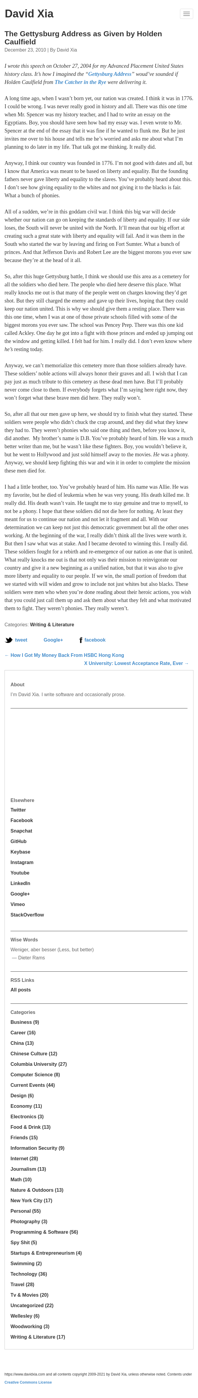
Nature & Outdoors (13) (37, 1190)
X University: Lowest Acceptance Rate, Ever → (136, 663)
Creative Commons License (28, 1382)
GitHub (18, 841)
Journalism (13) (28, 1169)
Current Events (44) (33, 1085)
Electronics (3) (27, 1116)
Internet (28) (24, 1158)
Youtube (20, 872)
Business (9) (25, 1022)
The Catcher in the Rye (80, 82)
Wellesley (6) (25, 1316)
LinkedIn (20, 883)
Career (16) (23, 1032)
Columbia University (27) (39, 1064)
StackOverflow (27, 914)
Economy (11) (26, 1106)
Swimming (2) (26, 1263)
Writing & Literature (52, 624)
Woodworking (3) (30, 1326)
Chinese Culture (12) (34, 1053)
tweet (21, 639)
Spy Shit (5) (24, 1242)
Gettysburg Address (110, 74)
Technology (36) (29, 1274)
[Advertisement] (56, 751)
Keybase (20, 851)
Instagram (22, 862)
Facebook (22, 820)
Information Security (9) (38, 1148)
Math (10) (21, 1179)
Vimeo (18, 904)
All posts (21, 989)
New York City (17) (31, 1200)
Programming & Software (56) (44, 1232)
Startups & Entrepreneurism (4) (46, 1253)
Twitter (18, 809)
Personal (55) (26, 1211)
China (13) (22, 1043)
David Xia (29, 13)
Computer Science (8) (35, 1074)
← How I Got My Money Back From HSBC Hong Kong (64, 655)
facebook (94, 639)
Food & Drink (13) (30, 1127)
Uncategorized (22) (32, 1305)
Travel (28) (22, 1284)
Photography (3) (29, 1221)
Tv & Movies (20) (29, 1295)
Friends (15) (24, 1137)
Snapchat (21, 830)
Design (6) (22, 1095)
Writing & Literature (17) (38, 1337)
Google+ (53, 639)
